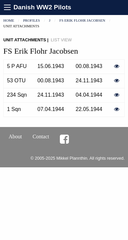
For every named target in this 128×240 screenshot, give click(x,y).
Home (8, 20)
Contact (41, 136)
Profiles (31, 20)
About (15, 136)
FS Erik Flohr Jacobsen (82, 20)
